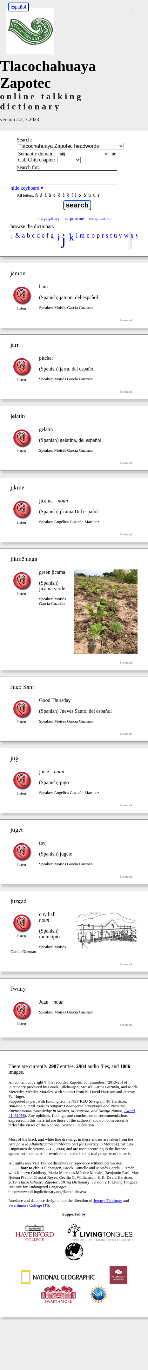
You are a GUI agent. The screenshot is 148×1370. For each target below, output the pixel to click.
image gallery (48, 218)
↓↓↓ (141, 9)
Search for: (28, 167)
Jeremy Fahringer (108, 1200)
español (18, 7)
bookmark (126, 320)
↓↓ (130, 9)
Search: (24, 139)
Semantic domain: (36, 153)
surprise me (74, 218)
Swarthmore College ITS (29, 1205)
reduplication (100, 218)
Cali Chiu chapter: (36, 159)
